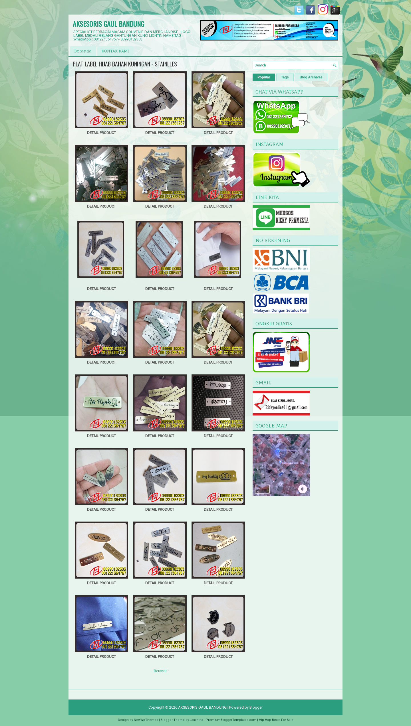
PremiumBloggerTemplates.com (231, 720)
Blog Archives (311, 77)
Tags (285, 77)
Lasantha (196, 720)
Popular (263, 77)
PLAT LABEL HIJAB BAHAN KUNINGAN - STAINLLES (125, 64)
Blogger (256, 707)
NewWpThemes (146, 720)
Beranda (83, 50)
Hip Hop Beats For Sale (276, 720)
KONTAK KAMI (115, 50)
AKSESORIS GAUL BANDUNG (108, 24)
